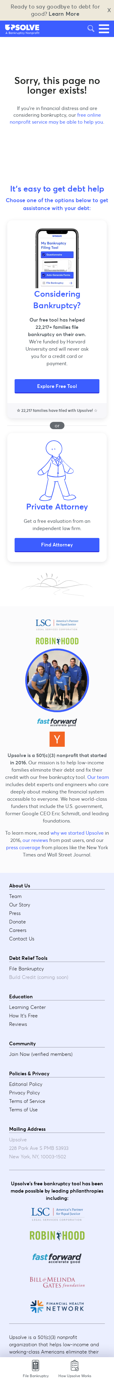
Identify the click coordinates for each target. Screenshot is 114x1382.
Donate (17, 922)
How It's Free (23, 1016)
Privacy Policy (24, 1093)
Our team (98, 777)
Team (15, 896)
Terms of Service (27, 1101)
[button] (22, 27)
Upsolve (22, 27)
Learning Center (27, 1007)
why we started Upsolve (77, 833)
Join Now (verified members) (41, 1054)
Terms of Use (23, 1110)
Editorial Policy (25, 1084)
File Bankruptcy (26, 969)
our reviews (35, 840)
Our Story (19, 905)
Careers (17, 930)
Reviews (18, 1024)
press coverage (23, 847)
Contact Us (21, 939)
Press (15, 913)
